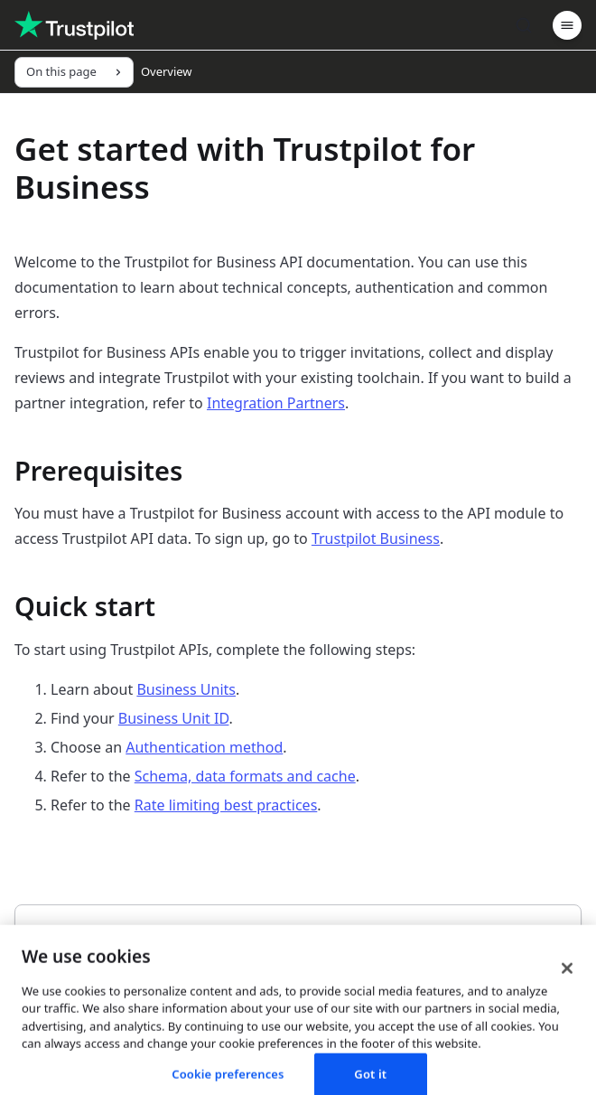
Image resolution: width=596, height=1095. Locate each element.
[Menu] (567, 25)
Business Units (186, 689)
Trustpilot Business (376, 538)
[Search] (523, 25)
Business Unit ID (173, 718)
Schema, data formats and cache (245, 776)
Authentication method (204, 747)
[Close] (567, 1014)
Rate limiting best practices (226, 805)
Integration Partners (276, 403)
